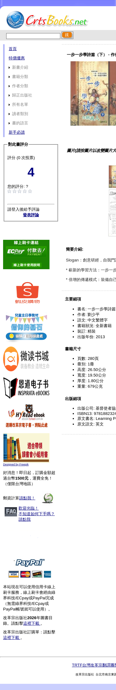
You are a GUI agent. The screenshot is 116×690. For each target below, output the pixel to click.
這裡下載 (32, 623)
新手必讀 (17, 132)
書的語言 (18, 123)
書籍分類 (18, 76)
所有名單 (18, 104)
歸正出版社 (20, 95)
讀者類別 (18, 113)
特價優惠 (17, 58)
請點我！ (27, 498)
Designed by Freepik (16, 464)
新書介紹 (18, 67)
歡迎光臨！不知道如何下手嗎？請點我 (37, 514)
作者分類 (18, 86)
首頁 (13, 48)
